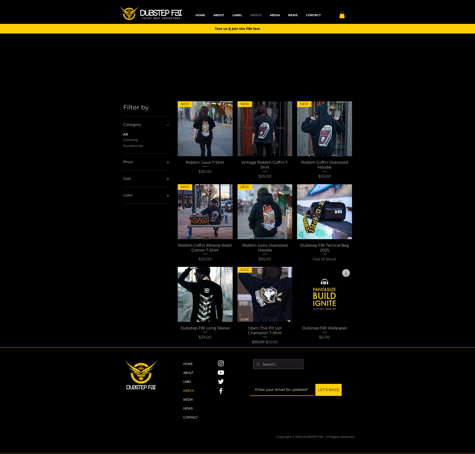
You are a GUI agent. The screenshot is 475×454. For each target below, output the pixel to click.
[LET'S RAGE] (328, 390)
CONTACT (190, 417)
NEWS (188, 408)
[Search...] (278, 364)
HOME (188, 364)
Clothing (130, 139)
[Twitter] (221, 382)
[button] (342, 15)
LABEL (187, 381)
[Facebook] (221, 391)
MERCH (188, 390)
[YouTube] (221, 372)
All (125, 134)
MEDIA (188, 399)
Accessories (133, 145)
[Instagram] (221, 363)
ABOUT (188, 373)
